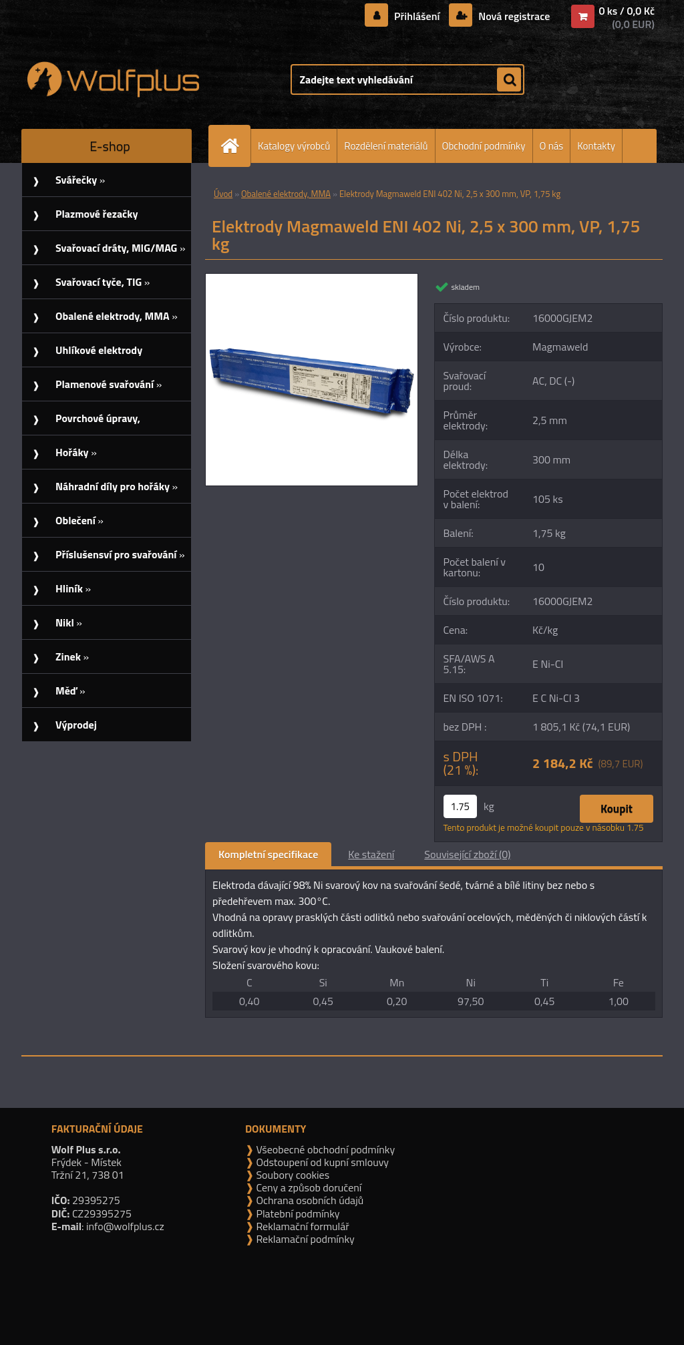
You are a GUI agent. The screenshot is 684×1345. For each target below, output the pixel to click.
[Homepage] (235, 146)
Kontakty (596, 146)
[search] (509, 80)
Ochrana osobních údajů (308, 1200)
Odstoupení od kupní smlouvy (321, 1162)
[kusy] (460, 806)
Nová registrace (513, 16)
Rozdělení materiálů (386, 146)
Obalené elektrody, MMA (286, 193)
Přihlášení (417, 16)
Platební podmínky (297, 1213)
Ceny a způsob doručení (307, 1187)
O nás (552, 146)
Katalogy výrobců (294, 146)
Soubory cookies (291, 1175)
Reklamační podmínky (304, 1239)
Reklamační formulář (301, 1226)
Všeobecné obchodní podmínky (324, 1149)
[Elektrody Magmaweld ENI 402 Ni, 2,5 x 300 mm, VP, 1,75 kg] (311, 279)
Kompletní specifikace (268, 854)
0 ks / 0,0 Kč (626, 11)
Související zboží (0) (467, 854)
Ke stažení (371, 854)
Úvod (223, 193)
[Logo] (113, 79)
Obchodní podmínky (484, 146)
